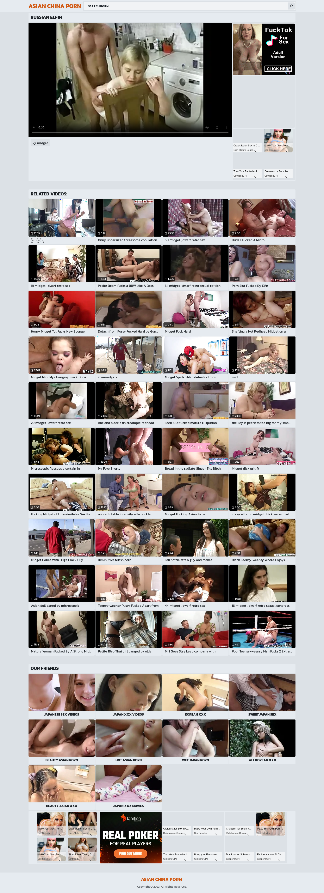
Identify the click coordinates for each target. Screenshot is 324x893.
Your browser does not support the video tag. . (130, 80)
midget (42, 142)
